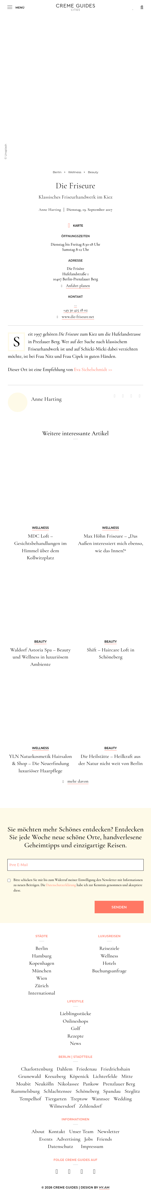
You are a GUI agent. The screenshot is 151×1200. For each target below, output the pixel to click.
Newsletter (108, 1131)
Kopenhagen (41, 963)
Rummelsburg (25, 1091)
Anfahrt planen (78, 285)
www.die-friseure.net (78, 316)
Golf (75, 1028)
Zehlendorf (90, 1106)
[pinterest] (81, 1173)
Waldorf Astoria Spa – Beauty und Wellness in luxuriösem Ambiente (40, 657)
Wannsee (101, 1098)
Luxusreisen (109, 936)
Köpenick (79, 1076)
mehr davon (77, 781)
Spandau (112, 1091)
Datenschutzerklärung (61, 885)
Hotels (109, 963)
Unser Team (81, 1131)
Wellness (109, 956)
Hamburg (41, 956)
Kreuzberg (55, 1076)
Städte (42, 936)
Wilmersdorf (62, 1106)
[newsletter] (94, 1173)
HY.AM (104, 1187)
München (41, 970)
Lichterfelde (105, 1076)
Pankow (91, 1084)
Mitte (127, 1076)
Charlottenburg (37, 1069)
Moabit (23, 1084)
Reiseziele (109, 948)
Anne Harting (50, 209)
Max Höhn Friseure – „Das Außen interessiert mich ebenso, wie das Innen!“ (110, 543)
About (38, 1131)
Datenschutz (60, 1146)
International (41, 993)
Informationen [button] (75, 1119)
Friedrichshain (115, 1069)
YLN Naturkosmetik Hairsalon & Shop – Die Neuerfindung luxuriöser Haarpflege (40, 763)
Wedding (122, 1098)
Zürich (42, 985)
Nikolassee (68, 1084)
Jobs (88, 1139)
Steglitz (132, 1091)
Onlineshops (75, 1021)
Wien (41, 978)
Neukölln (44, 1084)
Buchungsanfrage (109, 970)
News (75, 1043)
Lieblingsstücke (75, 1013)
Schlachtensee (58, 1091)
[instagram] (69, 1173)
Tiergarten (56, 1098)
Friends (104, 1139)
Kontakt (57, 1131)
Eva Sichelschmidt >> (93, 369)
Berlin (42, 948)
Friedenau (86, 1069)
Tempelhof (30, 1098)
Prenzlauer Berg (119, 1084)
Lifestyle (75, 1001)
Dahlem (65, 1069)
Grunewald (29, 1076)
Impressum (92, 1146)
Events (46, 1139)
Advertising (68, 1139)
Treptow (79, 1098)
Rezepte (75, 1036)
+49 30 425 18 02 (75, 310)
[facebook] (56, 1173)
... (75, 304)
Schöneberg (87, 1091)
